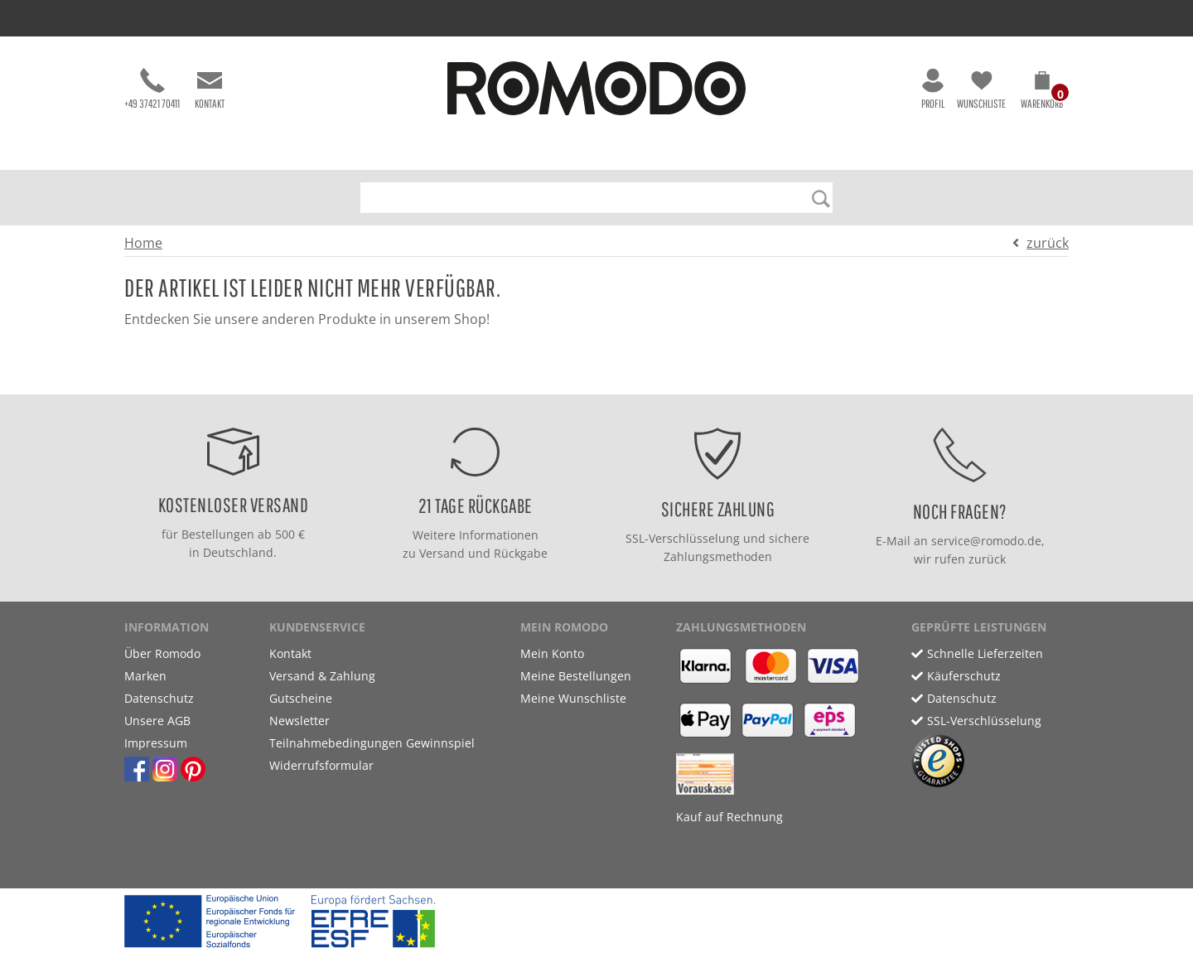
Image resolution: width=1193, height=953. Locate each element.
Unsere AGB (157, 720)
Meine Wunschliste (573, 698)
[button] (1042, 92)
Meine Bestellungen (575, 676)
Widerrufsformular (321, 765)
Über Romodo (162, 653)
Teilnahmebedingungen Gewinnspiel (372, 743)
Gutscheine (300, 698)
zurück (1047, 243)
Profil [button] (932, 89)
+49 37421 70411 (152, 89)
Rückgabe (521, 553)
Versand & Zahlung (322, 676)
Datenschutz (159, 698)
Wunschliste (981, 89)
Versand (442, 553)
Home (143, 243)
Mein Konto (552, 653)
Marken (145, 676)
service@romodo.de (986, 541)
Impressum (155, 743)
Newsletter (299, 720)
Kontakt (210, 89)
